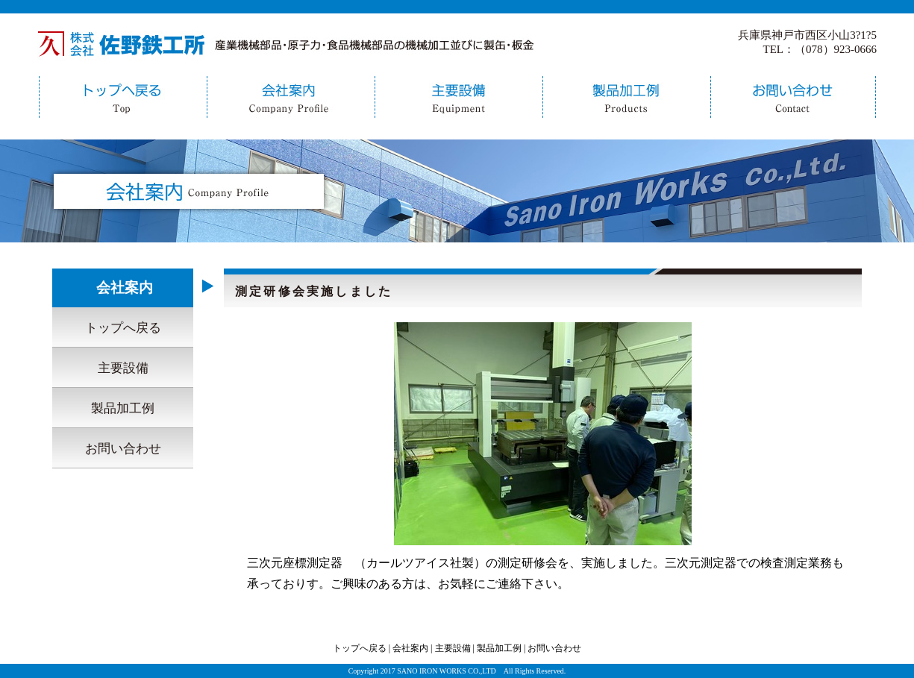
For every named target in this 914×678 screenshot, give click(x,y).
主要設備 (457, 97)
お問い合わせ (793, 97)
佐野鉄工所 (286, 43)
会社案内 (289, 97)
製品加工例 (624, 97)
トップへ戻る (121, 97)
